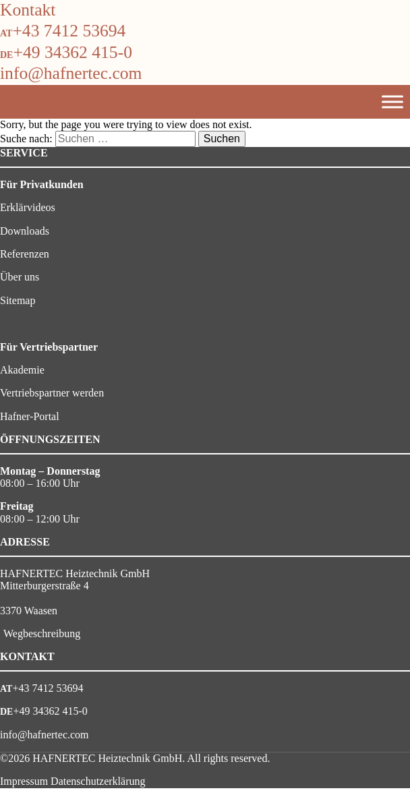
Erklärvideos (27, 207)
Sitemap (17, 300)
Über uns (19, 277)
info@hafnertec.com (71, 73)
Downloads (24, 231)
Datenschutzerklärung (98, 781)
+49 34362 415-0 (72, 52)
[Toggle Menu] (392, 101)
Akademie (22, 370)
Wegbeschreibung (41, 633)
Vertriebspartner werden (52, 392)
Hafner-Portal (29, 416)
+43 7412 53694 (68, 30)
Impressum (24, 781)
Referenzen (24, 254)
